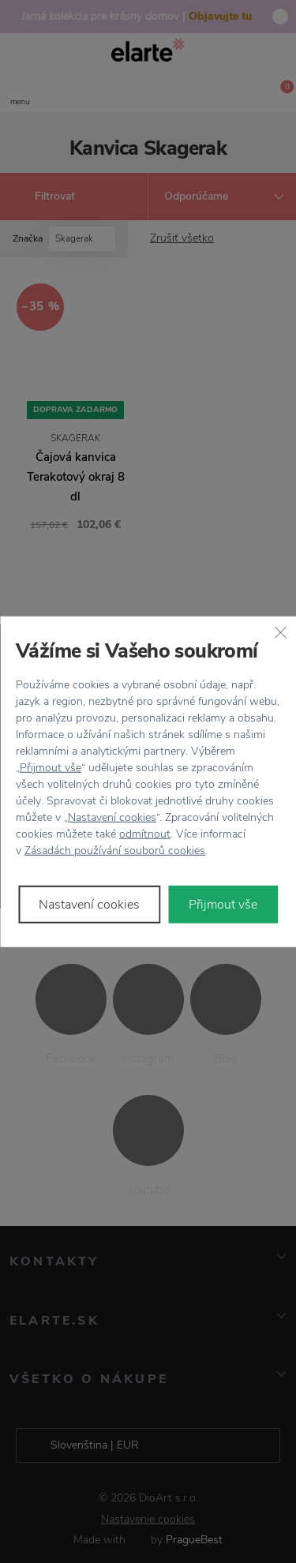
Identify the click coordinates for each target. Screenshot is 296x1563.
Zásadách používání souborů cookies (114, 849)
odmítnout (144, 833)
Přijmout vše (50, 766)
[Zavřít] (280, 632)
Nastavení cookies (112, 816)
